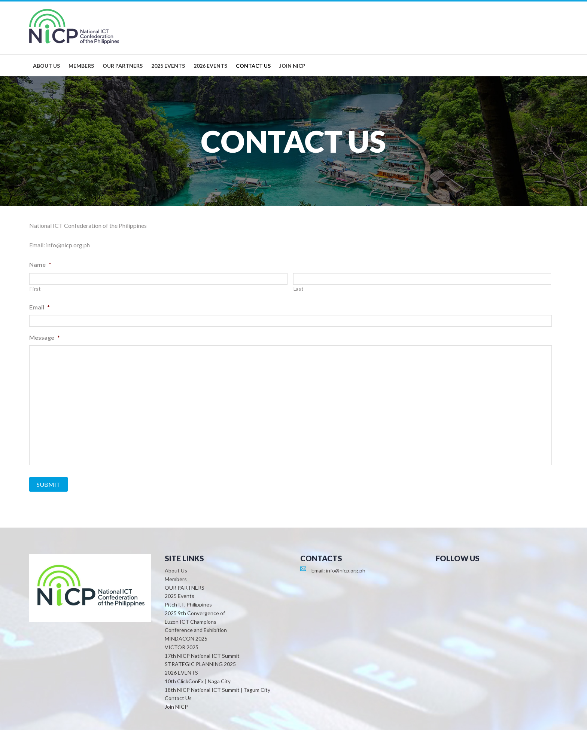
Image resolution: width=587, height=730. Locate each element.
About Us (176, 570)
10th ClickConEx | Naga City (198, 681)
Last (299, 289)
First (35, 289)
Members (176, 579)
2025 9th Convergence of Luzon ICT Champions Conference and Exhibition (196, 621)
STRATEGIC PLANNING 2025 (200, 664)
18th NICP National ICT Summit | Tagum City (217, 690)
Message (44, 337)
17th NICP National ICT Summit (202, 656)
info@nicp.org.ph (345, 570)
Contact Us (178, 698)
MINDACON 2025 (186, 638)
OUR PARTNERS (184, 587)
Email (39, 307)
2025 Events (179, 596)
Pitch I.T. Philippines (188, 604)
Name (40, 264)
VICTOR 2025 (181, 647)
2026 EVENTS (181, 672)
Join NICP (176, 706)
